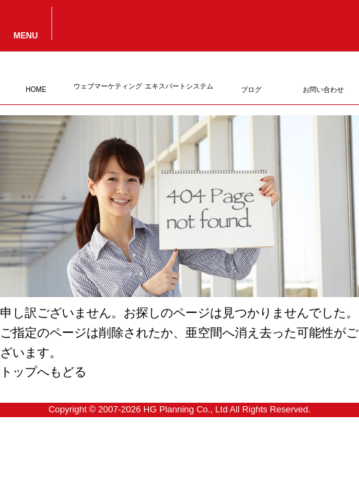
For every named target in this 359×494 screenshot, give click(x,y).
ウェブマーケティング (107, 86)
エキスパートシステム (179, 86)
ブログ (251, 89)
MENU (26, 35)
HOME (35, 89)
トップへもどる (43, 372)
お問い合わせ (323, 89)
